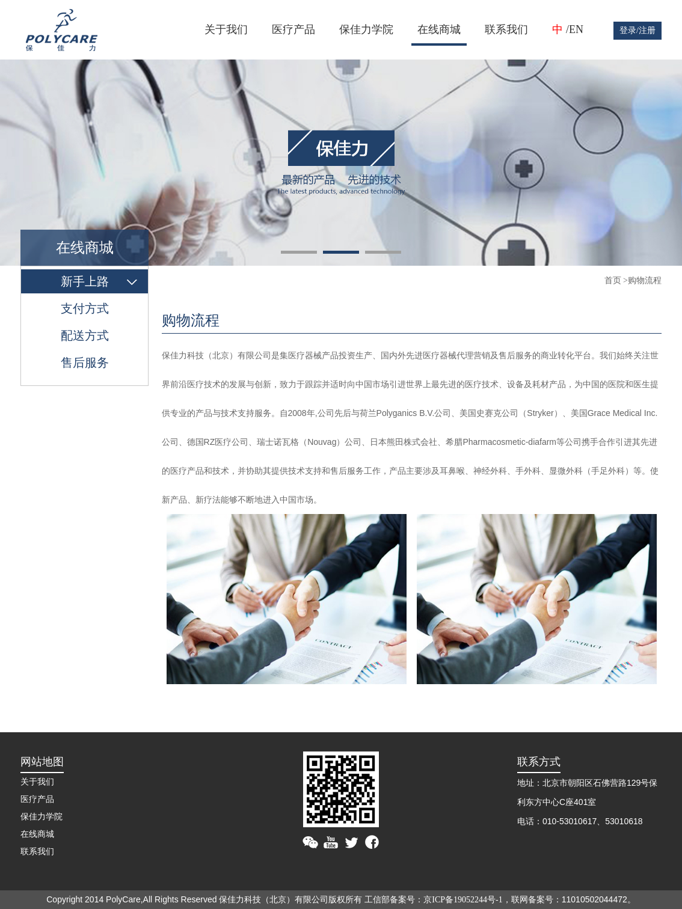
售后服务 (85, 362)
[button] (299, 252)
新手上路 (85, 281)
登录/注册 (637, 30)
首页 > (616, 280)
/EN (574, 29)
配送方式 (85, 335)
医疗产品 (293, 29)
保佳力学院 (366, 29)
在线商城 (439, 29)
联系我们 (506, 29)
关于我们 (226, 29)
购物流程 (645, 280)
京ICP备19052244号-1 (462, 899)
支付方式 (85, 308)
